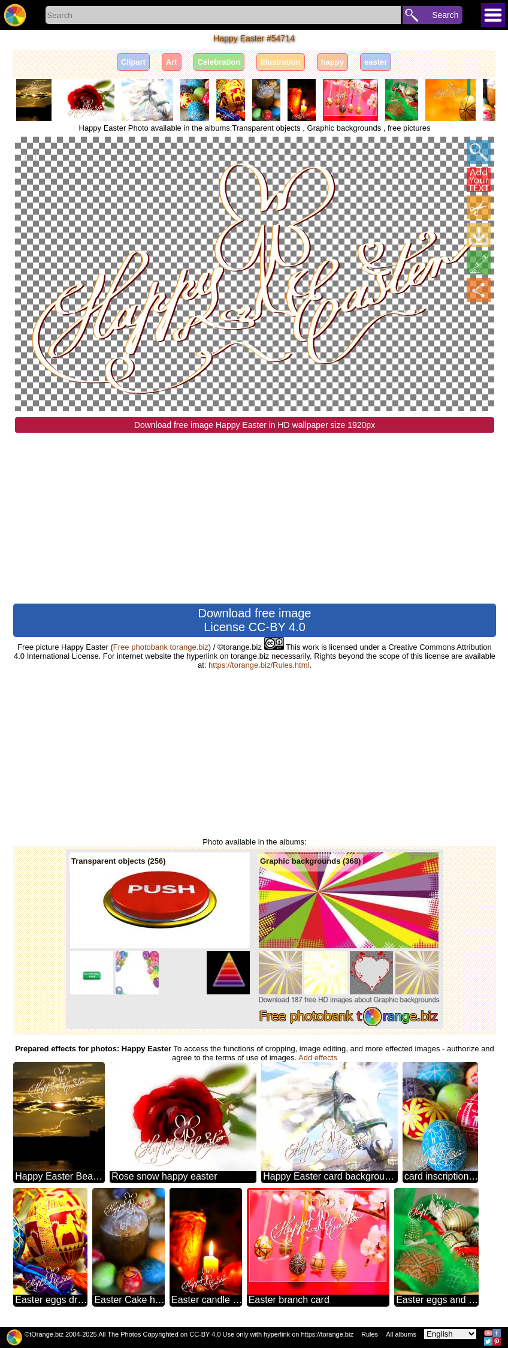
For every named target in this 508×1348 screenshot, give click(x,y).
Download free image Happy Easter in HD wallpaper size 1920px (254, 425)
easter (375, 62)
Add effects (317, 1057)
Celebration (219, 62)
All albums (401, 1334)
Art (171, 62)
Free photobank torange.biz (160, 647)
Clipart (133, 62)
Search (445, 15)
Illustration (280, 62)
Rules (369, 1334)
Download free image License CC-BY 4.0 (255, 620)
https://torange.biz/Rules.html (258, 665)
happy (332, 62)
